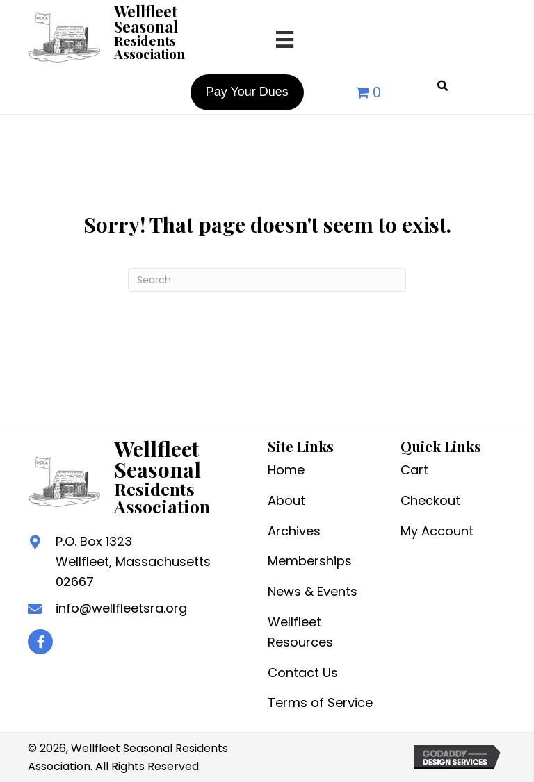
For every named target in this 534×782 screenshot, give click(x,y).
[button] (40, 641)
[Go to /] (135, 35)
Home (286, 470)
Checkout (430, 500)
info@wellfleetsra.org (121, 608)
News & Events (312, 591)
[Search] (267, 280)
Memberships (310, 560)
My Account (437, 531)
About (286, 500)
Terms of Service (320, 702)
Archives (294, 531)
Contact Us (303, 672)
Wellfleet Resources (300, 632)
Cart (414, 470)
